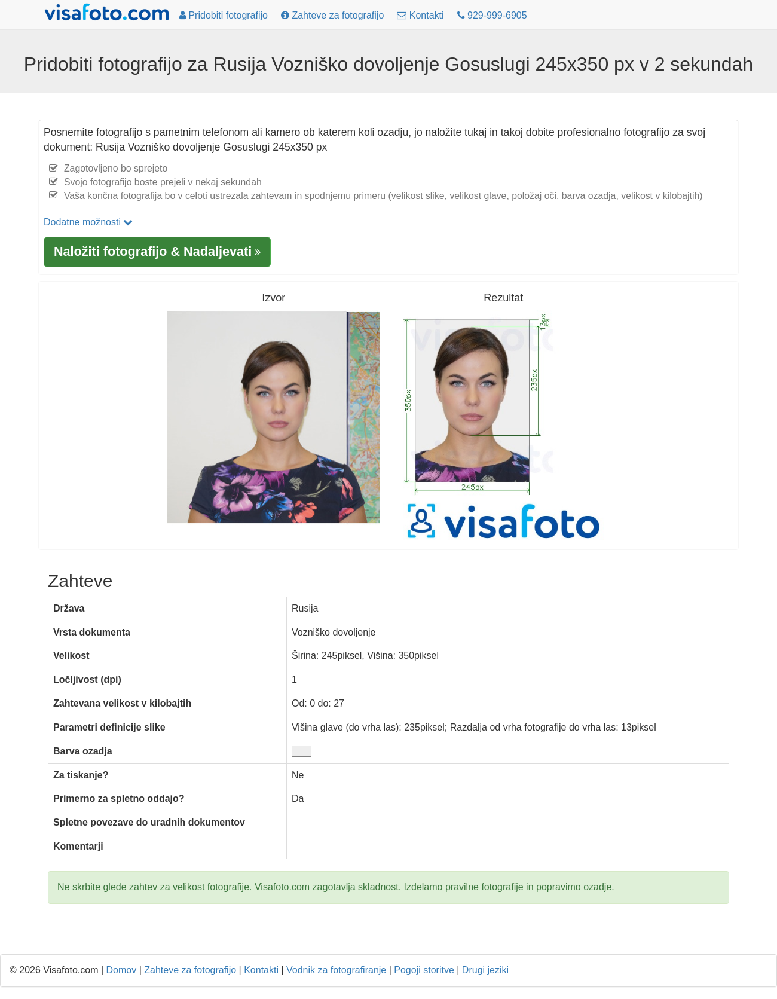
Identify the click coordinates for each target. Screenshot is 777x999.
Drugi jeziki (485, 970)
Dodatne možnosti (88, 222)
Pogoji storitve (424, 970)
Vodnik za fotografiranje (336, 970)
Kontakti (261, 970)
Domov (121, 970)
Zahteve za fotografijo (190, 970)
